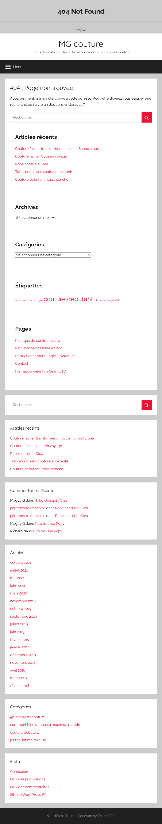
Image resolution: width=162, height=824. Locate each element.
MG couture (81, 43)
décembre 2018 (23, 655)
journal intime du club (28, 740)
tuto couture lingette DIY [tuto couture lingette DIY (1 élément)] (107, 300)
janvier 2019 (20, 647)
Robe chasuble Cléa (31, 164)
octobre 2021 (20, 562)
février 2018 (19, 686)
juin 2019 (17, 632)
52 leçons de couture (27, 717)
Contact (21, 363)
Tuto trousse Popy (49, 523)
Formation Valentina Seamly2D (40, 371)
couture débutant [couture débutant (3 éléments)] (68, 299)
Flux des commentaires (29, 787)
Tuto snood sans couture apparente (44, 172)
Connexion (19, 771)
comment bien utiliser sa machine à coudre (45, 725)
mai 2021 (17, 578)
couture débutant (24, 732)
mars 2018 (18, 678)
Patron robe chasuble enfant (38, 348)
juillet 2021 (19, 570)
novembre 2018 (23, 662)
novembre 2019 (23, 601)
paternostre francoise (27, 508)
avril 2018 (17, 670)
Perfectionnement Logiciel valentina (45, 356)
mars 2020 (18, 593)
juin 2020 (17, 586)
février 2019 (19, 639)
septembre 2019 (23, 616)
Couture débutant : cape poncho (41, 179)
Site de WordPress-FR (28, 794)
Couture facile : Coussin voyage (41, 156)
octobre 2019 (20, 608)
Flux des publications (27, 779)
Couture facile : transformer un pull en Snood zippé (57, 149)
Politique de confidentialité (37, 340)
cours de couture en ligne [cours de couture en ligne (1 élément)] (29, 300)
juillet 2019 (19, 624)
